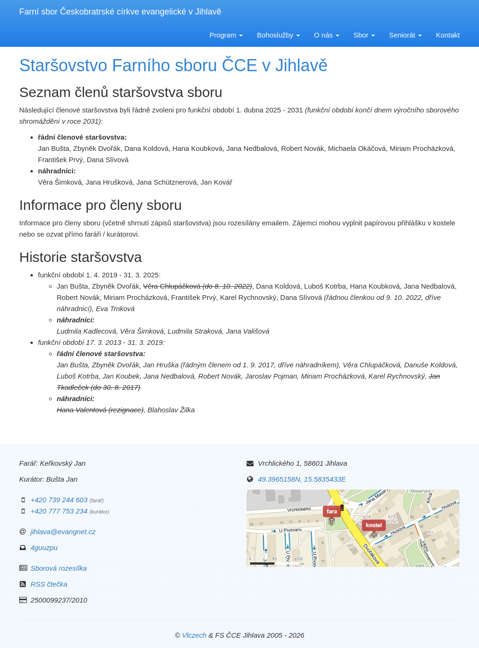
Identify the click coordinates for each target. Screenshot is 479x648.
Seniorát (405, 35)
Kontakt (448, 35)
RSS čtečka (48, 584)
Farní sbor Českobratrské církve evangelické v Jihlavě (120, 11)
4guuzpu (44, 547)
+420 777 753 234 (58, 511)
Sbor (364, 35)
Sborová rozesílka (58, 568)
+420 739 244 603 (58, 500)
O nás (326, 35)
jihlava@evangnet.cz (63, 532)
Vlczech (194, 635)
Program (226, 35)
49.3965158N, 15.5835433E (302, 479)
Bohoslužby (278, 35)
